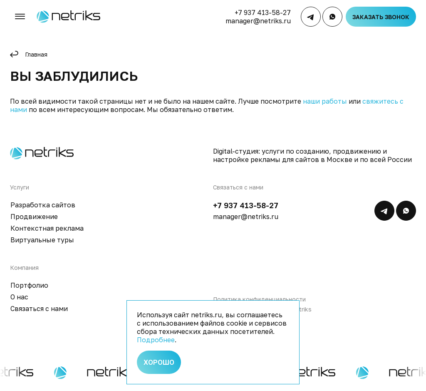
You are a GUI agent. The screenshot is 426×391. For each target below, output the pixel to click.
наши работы (325, 101)
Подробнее (156, 340)
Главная (36, 54)
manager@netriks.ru (258, 21)
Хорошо (159, 362)
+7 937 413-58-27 (263, 12)
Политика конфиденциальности (259, 299)
